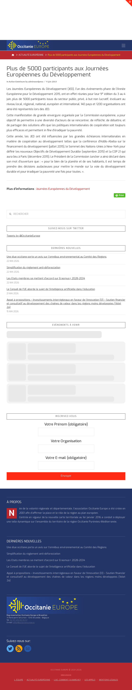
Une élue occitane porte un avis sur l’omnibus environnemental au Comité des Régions (57, 256)
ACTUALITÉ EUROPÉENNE (38, 680)
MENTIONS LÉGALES (108, 680)
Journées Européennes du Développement (63, 189)
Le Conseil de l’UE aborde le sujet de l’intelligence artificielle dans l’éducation (51, 289)
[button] (123, 45)
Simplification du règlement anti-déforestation (33, 267)
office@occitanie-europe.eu (24, 622)
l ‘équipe (18, 680)
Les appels (89, 680)
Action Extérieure (17, 81)
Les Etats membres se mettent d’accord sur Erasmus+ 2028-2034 (46, 278)
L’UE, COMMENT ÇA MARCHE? (67, 680)
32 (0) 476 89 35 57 (18, 620)
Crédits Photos (66, 675)
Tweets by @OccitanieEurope (23, 236)
